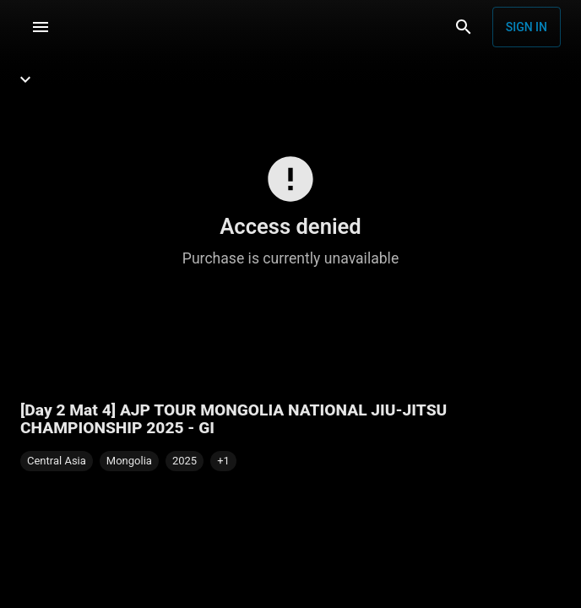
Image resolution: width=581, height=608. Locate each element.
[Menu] (40, 27)
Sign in (526, 27)
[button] (223, 461)
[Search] (463, 27)
